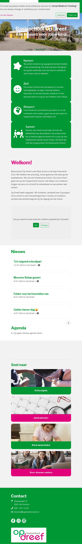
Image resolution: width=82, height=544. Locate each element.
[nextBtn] (68, 323)
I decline (61, 15)
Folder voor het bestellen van (31, 293)
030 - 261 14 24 (21, 508)
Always (44, 225)
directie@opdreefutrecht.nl (26, 512)
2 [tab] (39, 50)
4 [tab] (44, 50)
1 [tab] (37, 50)
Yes (36, 225)
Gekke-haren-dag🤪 (26, 309)
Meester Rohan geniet (27, 277)
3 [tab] (41, 50)
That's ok (72, 15)
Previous (6, 31)
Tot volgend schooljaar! (28, 261)
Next (76, 31)
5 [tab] (46, 50)
